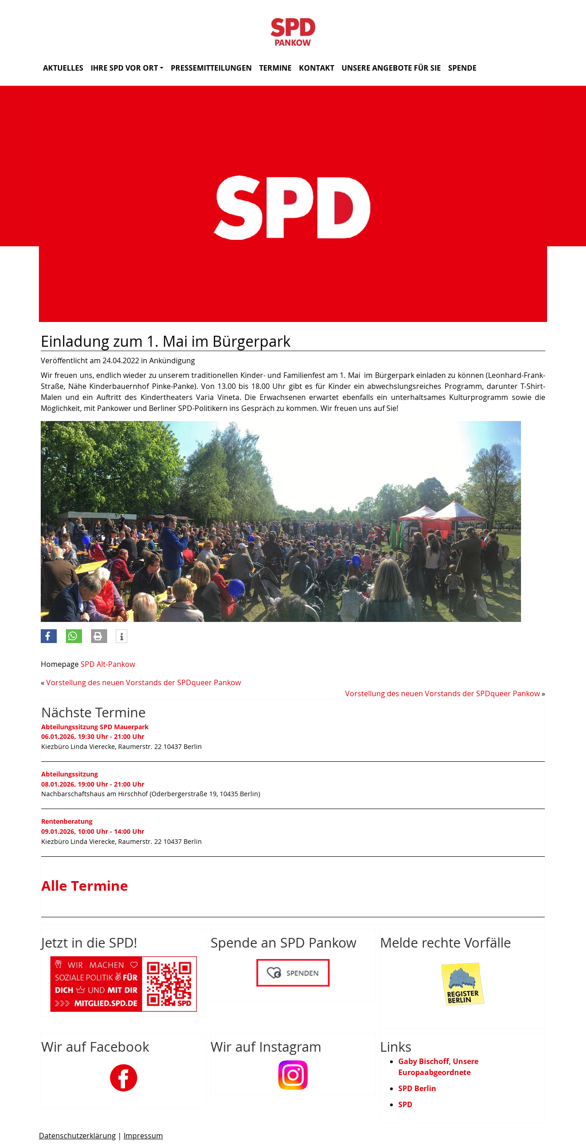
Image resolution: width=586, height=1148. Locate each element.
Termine (275, 68)
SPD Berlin (417, 1088)
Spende (462, 68)
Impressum (143, 1136)
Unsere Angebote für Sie (391, 68)
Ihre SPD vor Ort (127, 68)
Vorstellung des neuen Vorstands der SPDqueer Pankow (143, 682)
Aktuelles (63, 68)
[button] (49, 636)
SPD (405, 1104)
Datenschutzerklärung (77, 1136)
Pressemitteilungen (211, 68)
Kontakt (316, 68)
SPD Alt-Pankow (108, 664)
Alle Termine (84, 885)
